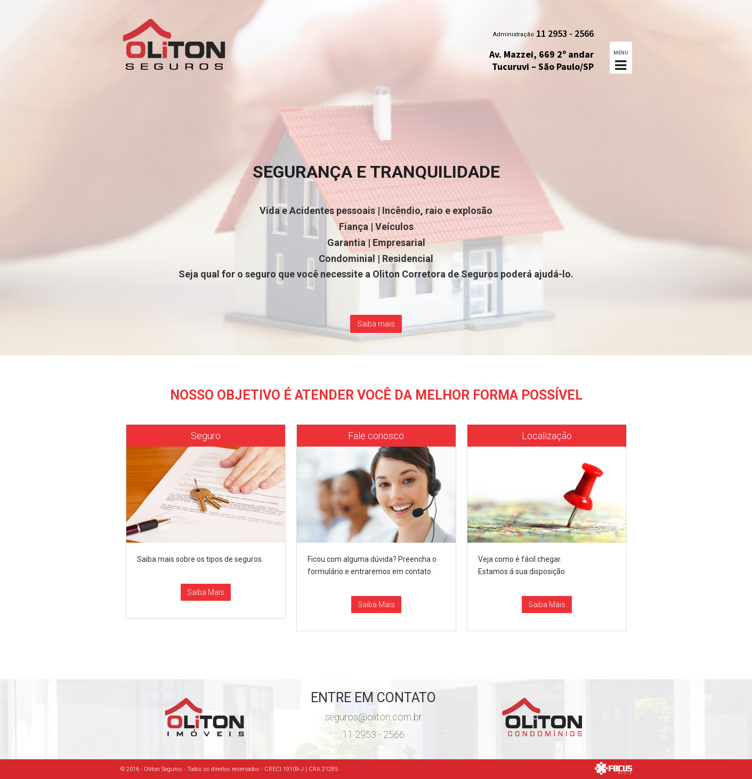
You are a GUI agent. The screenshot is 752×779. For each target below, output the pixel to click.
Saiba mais (376, 324)
